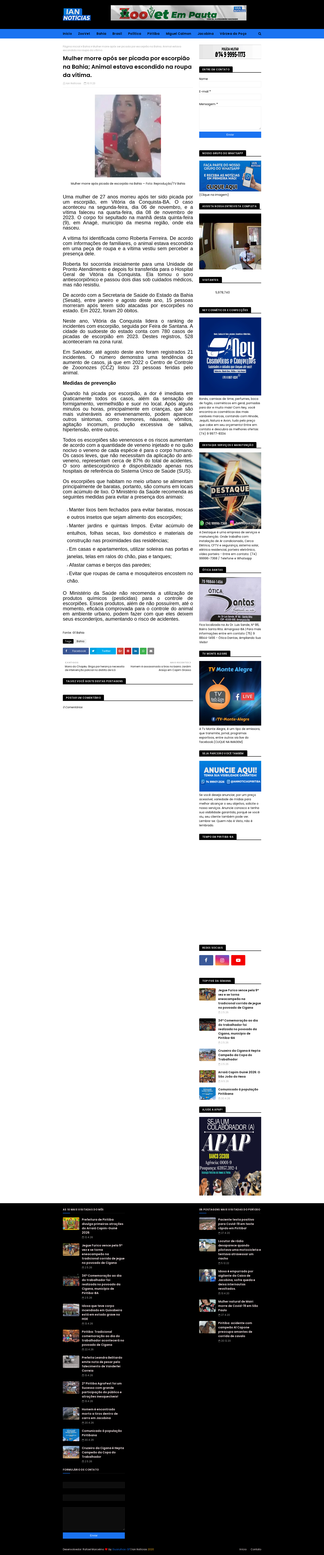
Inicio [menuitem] (67, 33)
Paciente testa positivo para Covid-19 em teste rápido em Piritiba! (236, 1223)
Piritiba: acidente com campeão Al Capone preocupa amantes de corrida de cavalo (235, 1329)
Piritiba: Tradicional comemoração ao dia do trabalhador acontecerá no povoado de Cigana (103, 1338)
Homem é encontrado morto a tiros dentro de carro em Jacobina (100, 1413)
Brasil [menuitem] (117, 33)
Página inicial (71, 46)
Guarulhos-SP (121, 1549)
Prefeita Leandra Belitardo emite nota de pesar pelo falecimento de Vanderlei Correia (102, 1364)
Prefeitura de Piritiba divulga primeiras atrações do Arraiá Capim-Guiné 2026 (102, 1226)
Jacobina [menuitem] (206, 33)
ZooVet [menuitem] (84, 33)
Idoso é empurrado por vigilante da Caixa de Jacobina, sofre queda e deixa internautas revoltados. (236, 1280)
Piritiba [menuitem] (153, 33)
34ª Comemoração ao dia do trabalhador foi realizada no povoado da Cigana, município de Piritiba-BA (238, 1029)
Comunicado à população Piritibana (238, 1091)
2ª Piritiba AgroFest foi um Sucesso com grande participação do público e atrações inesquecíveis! (102, 1390)
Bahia (86, 46)
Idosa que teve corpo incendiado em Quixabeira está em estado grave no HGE (102, 1312)
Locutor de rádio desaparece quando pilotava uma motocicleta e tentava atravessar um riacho (239, 1250)
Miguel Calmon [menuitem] (178, 33)
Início (243, 1549)
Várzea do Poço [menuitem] (233, 33)
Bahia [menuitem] (101, 33)
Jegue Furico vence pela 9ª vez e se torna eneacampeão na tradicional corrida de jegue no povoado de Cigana (239, 999)
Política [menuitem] (134, 33)
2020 (151, 1549)
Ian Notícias (73, 83)
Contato (256, 1549)
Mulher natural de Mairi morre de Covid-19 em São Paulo (238, 1305)
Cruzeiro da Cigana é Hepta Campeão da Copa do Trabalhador (239, 1055)
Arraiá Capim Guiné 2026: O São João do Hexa (239, 1074)
